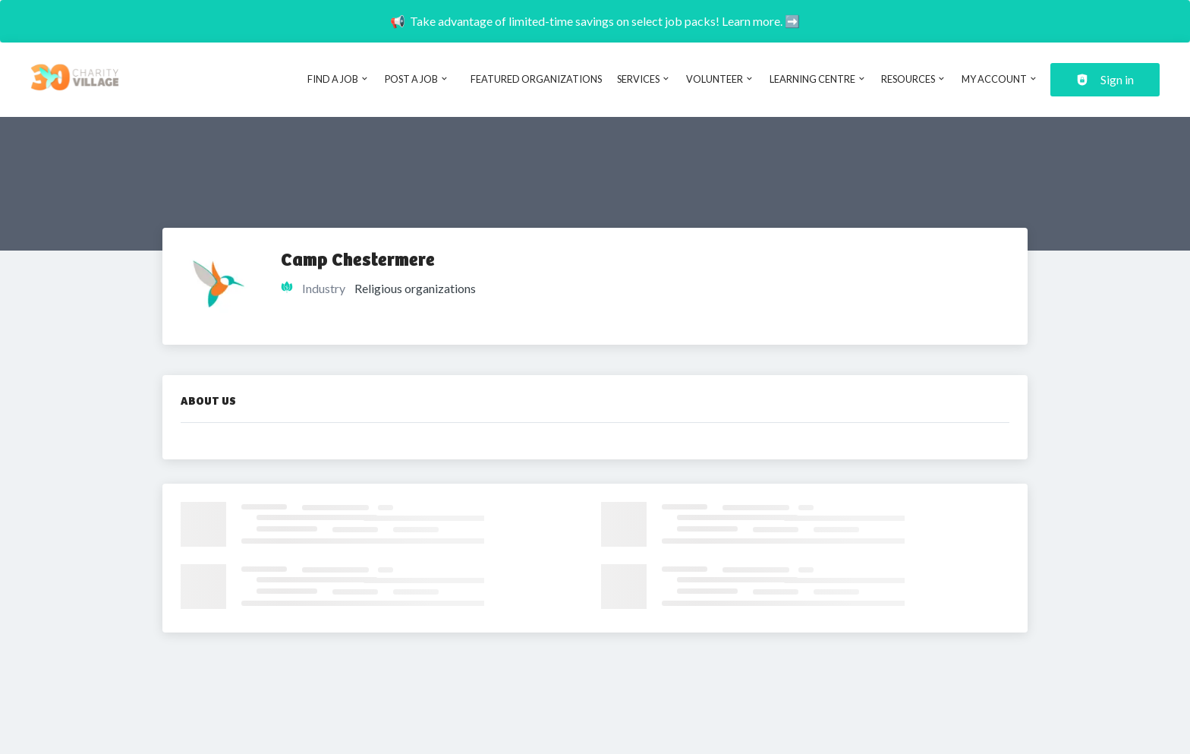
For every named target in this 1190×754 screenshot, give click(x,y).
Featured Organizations (536, 79)
